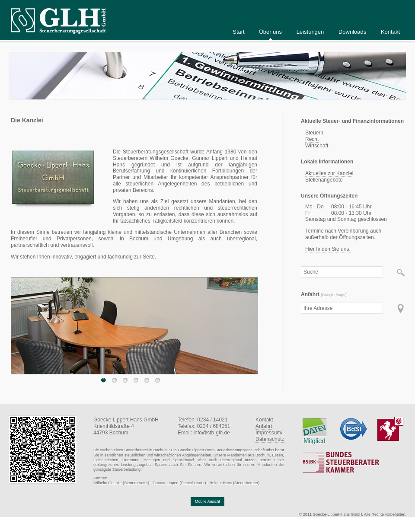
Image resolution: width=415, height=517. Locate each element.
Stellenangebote (324, 180)
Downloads (352, 32)
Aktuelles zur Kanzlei (329, 173)
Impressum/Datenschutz (269, 436)
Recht (312, 139)
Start (238, 32)
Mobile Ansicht (207, 501)
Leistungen (310, 32)
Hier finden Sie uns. (328, 249)
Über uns (270, 32)
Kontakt (390, 32)
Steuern (314, 133)
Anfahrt (263, 426)
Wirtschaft (316, 146)
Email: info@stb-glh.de (204, 433)
